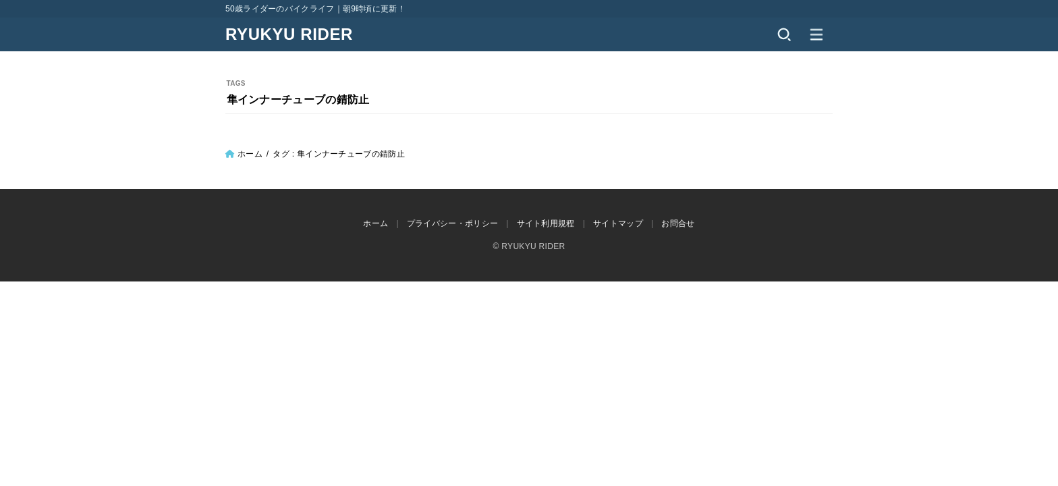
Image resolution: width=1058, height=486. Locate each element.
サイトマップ (618, 223)
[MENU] (816, 34)
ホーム (250, 154)
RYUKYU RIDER (289, 34)
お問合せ (677, 223)
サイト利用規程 (546, 223)
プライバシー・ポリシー (452, 223)
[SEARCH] (784, 34)
